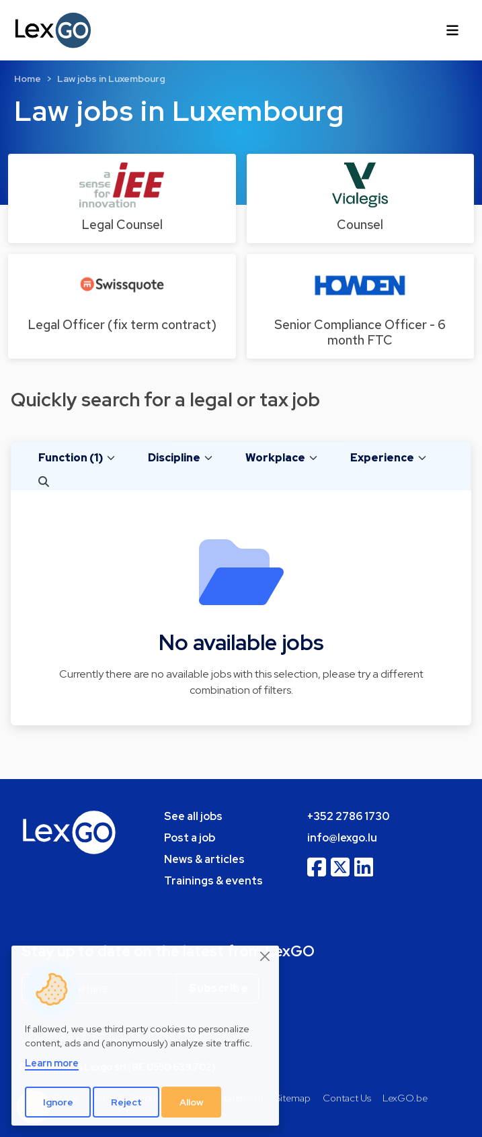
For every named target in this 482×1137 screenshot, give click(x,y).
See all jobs (193, 816)
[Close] (265, 957)
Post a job (189, 838)
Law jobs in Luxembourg (111, 79)
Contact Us (347, 1097)
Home (27, 79)
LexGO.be (405, 1097)
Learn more (52, 1062)
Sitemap (293, 1097)
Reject (126, 1102)
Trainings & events (213, 881)
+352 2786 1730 (348, 816)
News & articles (204, 859)
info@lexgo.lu (342, 838)
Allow (191, 1102)
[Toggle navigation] (452, 30)
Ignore (58, 1102)
